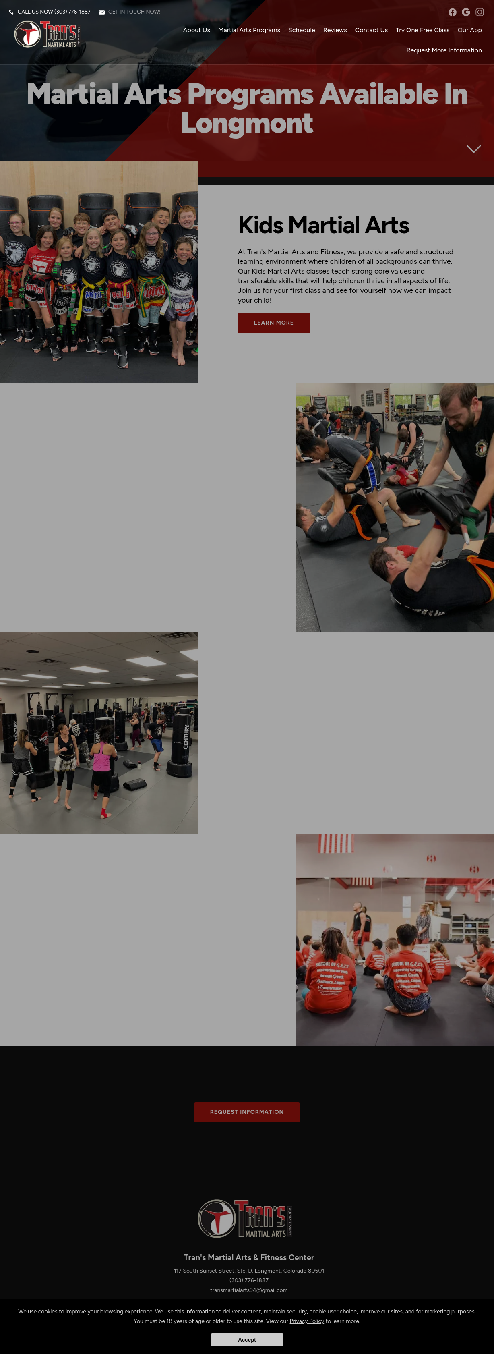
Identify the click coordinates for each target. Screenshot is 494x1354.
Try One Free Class (422, 30)
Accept (247, 1340)
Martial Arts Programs (249, 30)
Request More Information (444, 50)
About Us (196, 30)
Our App (470, 30)
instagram (479, 12)
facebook (452, 12)
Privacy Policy (307, 1321)
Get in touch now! (134, 12)
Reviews (335, 30)
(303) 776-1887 (72, 12)
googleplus (466, 12)
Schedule (301, 30)
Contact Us (371, 30)
